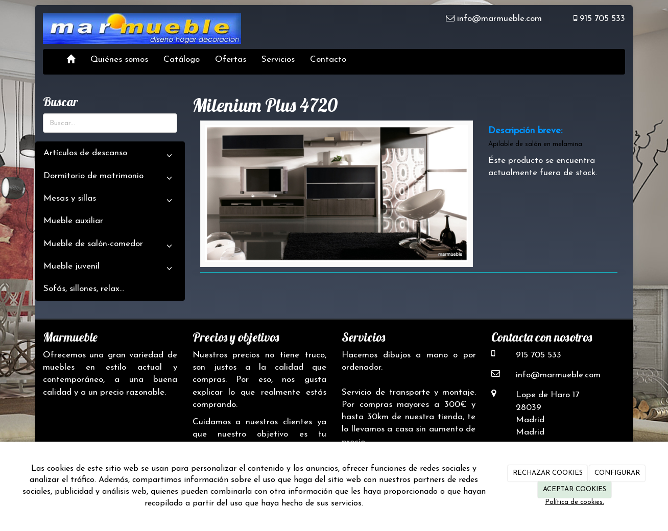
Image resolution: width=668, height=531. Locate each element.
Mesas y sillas (110, 201)
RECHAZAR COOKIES (548, 473)
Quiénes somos (119, 59)
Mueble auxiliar (73, 220)
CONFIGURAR (617, 473)
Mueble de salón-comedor (110, 246)
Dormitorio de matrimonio (110, 178)
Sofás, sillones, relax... (83, 288)
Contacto (328, 59)
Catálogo (181, 59)
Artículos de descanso (110, 155)
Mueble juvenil (110, 269)
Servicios (278, 59)
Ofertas (230, 59)
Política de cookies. (574, 502)
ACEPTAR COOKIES (574, 489)
